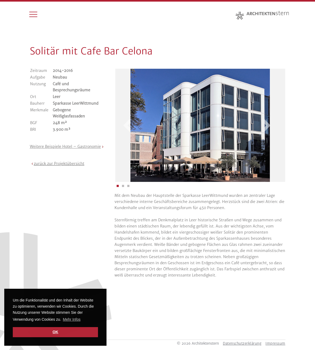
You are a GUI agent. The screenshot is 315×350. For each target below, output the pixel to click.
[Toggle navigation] (33, 15)
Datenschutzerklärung (242, 343)
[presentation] (130, 125)
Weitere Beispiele (65, 146)
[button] (57, 164)
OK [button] (55, 332)
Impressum (275, 343)
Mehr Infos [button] (71, 319)
